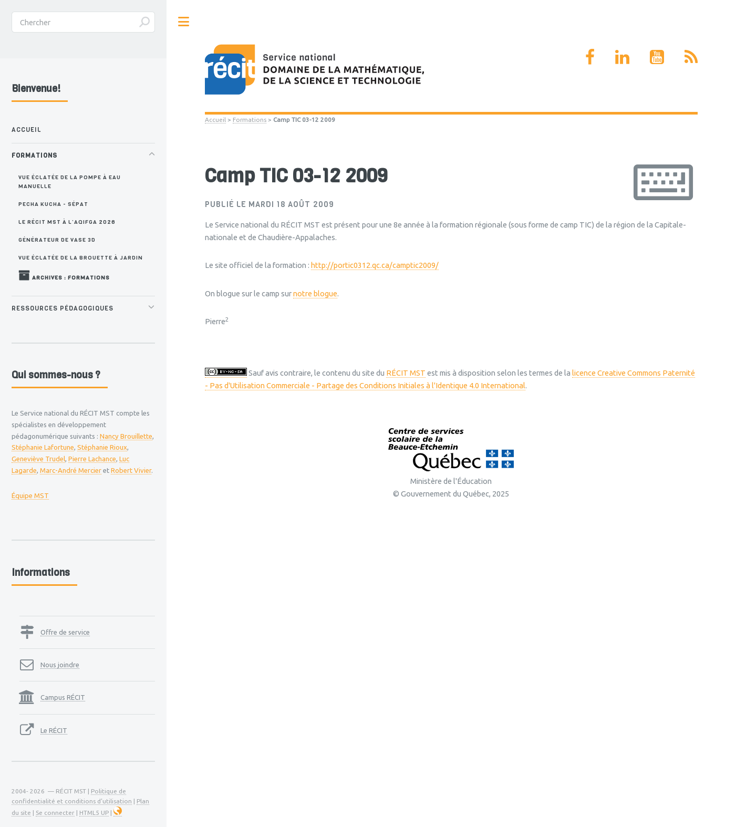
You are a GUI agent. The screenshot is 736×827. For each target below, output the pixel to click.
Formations (249, 119)
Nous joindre (59, 664)
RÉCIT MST (406, 372)
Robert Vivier (131, 470)
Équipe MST (30, 495)
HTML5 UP (94, 812)
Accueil (215, 119)
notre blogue (315, 293)
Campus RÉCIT (62, 697)
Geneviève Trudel (38, 458)
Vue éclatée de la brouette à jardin (80, 257)
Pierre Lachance (92, 458)
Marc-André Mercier (70, 470)
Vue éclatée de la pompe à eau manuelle (69, 181)
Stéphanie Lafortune (43, 447)
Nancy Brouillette (126, 436)
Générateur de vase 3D (57, 239)
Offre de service (65, 632)
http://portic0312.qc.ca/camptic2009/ (375, 265)
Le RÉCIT (53, 730)
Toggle (184, 22)
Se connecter (55, 812)
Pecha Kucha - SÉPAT (53, 204)
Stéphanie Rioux (102, 447)
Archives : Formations (64, 275)
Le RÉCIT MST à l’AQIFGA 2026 (67, 221)
